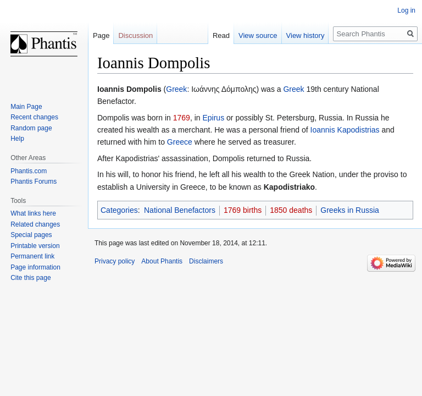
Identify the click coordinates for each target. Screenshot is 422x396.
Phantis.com (28, 171)
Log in (406, 10)
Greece (179, 142)
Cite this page (30, 278)
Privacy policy (115, 261)
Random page (31, 128)
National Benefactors (179, 210)
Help (17, 138)
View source (257, 35)
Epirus (213, 117)
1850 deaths (291, 210)
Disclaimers (206, 261)
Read (221, 35)
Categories (119, 210)
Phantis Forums (33, 181)
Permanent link (32, 256)
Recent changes (34, 117)
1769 (181, 117)
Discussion (135, 35)
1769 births (243, 210)
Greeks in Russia (349, 210)
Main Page (26, 107)
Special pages (31, 235)
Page (101, 35)
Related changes (35, 224)
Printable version (34, 246)
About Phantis (161, 261)
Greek (176, 89)
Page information (35, 267)
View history (305, 35)
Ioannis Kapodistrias (345, 129)
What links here (33, 213)
